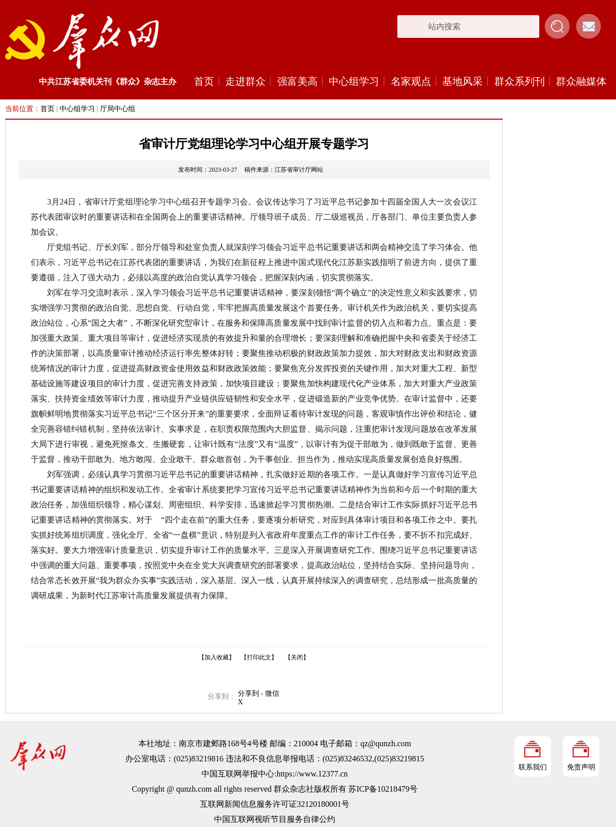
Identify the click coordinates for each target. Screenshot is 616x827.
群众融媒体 (581, 81)
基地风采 (462, 81)
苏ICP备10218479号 (383, 789)
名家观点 (411, 81)
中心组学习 (354, 81)
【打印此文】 (259, 657)
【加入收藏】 (216, 657)
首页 (204, 81)
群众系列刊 (519, 81)
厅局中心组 (117, 109)
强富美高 (297, 81)
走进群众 (245, 81)
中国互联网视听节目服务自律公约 (274, 819)
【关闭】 (297, 657)
